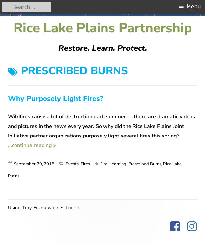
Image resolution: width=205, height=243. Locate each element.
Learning (117, 164)
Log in (72, 207)
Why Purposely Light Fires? (55, 99)
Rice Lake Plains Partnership (103, 28)
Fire (103, 164)
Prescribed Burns (144, 164)
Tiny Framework (40, 207)
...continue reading (32, 145)
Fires (85, 164)
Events (72, 164)
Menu (194, 6)
